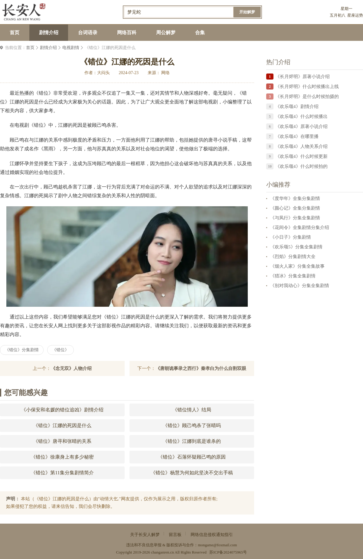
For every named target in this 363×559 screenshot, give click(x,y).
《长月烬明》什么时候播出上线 (307, 86)
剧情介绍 (48, 32)
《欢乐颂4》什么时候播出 (301, 116)
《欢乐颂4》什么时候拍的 (301, 166)
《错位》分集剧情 (22, 350)
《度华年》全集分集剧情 (295, 198)
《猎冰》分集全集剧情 (293, 275)
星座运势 (355, 15)
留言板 (175, 534)
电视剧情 (70, 47)
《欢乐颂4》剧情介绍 (297, 106)
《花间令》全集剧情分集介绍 (299, 227)
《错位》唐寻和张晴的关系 (62, 441)
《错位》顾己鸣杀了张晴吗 (192, 425)
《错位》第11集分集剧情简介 (62, 472)
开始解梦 (247, 12)
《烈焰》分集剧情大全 (293, 256)
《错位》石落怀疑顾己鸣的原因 (192, 456)
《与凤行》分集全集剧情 (295, 217)
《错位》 (60, 350)
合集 (200, 32)
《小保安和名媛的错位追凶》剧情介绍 (62, 409)
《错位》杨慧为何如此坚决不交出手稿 (192, 472)
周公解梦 (165, 32)
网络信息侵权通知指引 (212, 534)
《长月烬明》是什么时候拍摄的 (307, 96)
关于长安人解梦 (145, 534)
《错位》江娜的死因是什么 (62, 425)
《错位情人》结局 (191, 409)
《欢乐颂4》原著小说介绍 (301, 126)
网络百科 (126, 32)
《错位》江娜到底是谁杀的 (192, 441)
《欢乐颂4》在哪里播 (297, 136)
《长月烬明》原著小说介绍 (302, 76)
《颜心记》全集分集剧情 (295, 208)
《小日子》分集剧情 (290, 237)
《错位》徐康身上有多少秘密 (62, 456)
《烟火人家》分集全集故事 (297, 266)
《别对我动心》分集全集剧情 (299, 285)
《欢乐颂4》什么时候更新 (301, 156)
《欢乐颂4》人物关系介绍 (301, 146)
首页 (14, 32)
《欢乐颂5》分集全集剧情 (296, 246)
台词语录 (87, 32)
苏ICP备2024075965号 (228, 552)
